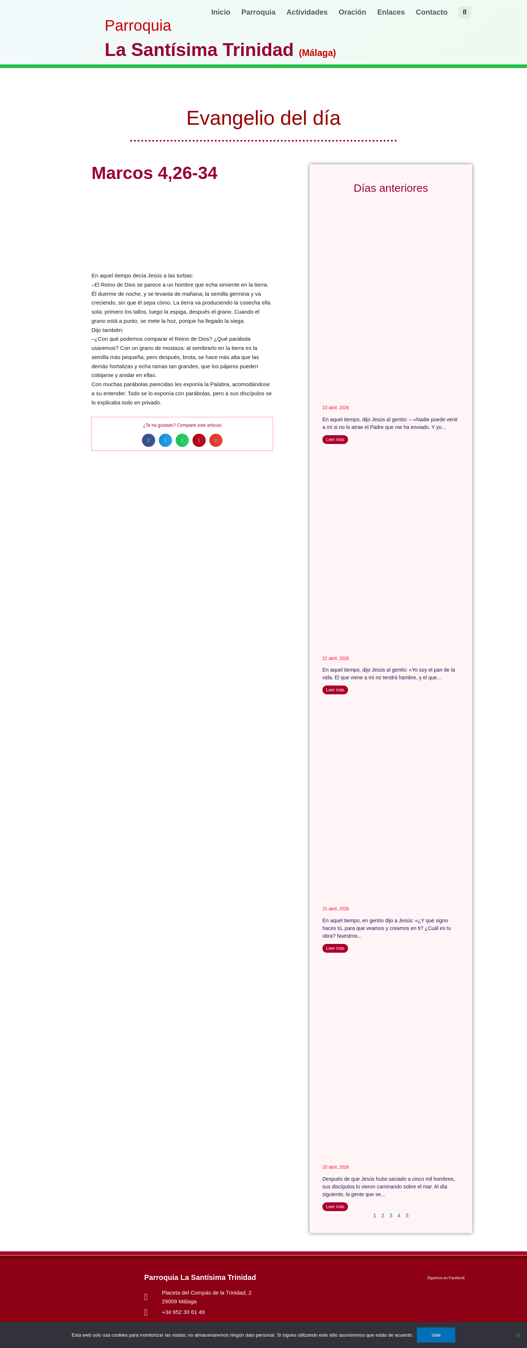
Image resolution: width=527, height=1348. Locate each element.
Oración (352, 12)
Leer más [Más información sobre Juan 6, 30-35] (335, 948)
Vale (436, 1335)
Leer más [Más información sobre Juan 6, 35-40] (335, 690)
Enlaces (391, 12)
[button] (465, 12)
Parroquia (259, 12)
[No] (518, 1334)
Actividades (307, 12)
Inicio (220, 12)
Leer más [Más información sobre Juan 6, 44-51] (335, 439)
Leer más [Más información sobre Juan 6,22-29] (335, 1206)
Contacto (432, 12)
